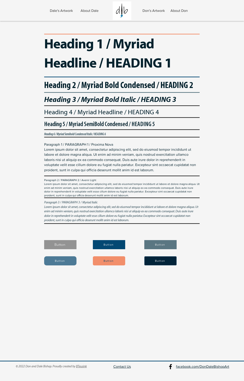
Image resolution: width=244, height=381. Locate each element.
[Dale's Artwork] (62, 10)
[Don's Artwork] (154, 10)
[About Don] (179, 10)
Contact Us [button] (122, 366)
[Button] (60, 244)
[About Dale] (90, 10)
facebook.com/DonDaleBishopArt (202, 366)
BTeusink (81, 366)
